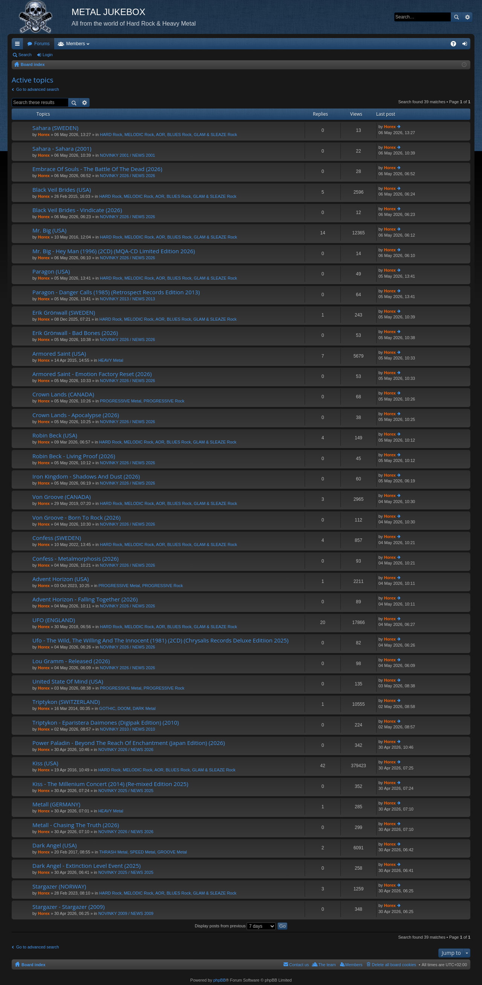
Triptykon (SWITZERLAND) (66, 701)
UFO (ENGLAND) (53, 620)
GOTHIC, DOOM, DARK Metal (127, 708)
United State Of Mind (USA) (67, 681)
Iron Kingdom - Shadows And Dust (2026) (86, 476)
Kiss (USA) (45, 763)
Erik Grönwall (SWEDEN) (63, 312)
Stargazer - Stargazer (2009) (68, 906)
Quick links (19, 45)
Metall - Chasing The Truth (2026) (75, 825)
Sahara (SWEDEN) (55, 128)
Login (48, 54)
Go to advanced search (37, 89)
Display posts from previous (235, 926)
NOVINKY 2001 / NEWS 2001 (127, 155)
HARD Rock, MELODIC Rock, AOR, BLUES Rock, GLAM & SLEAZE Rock (168, 134)
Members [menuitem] (354, 964)
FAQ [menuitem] (456, 45)
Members (75, 43)
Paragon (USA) (51, 271)
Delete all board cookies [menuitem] (394, 964)
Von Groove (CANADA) (61, 496)
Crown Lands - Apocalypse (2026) (75, 415)
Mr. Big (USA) (49, 230)
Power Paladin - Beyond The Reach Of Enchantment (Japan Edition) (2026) (128, 742)
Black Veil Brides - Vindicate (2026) (77, 210)
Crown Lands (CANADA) (63, 394)
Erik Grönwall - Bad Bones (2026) (75, 332)
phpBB (219, 980)
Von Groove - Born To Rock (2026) (76, 517)
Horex (44, 134)
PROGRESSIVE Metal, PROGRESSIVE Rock (142, 401)
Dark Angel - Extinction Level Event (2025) (86, 865)
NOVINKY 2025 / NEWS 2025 (126, 790)
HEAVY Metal (110, 360)
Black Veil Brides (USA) (61, 189)
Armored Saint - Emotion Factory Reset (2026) (92, 374)
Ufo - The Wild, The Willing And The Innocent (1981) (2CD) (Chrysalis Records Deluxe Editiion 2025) (160, 640)
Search (456, 16)
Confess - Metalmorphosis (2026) (75, 558)
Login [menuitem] (466, 45)
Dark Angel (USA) (54, 845)
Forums (42, 43)
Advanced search (467, 16)
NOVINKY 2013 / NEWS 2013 (127, 299)
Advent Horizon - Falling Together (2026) (85, 599)
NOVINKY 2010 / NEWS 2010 (127, 729)
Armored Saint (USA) (59, 353)
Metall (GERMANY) (56, 804)
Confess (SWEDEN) (56, 537)
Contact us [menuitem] (299, 964)
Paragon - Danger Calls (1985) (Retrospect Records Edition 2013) (116, 292)
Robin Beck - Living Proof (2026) (73, 456)
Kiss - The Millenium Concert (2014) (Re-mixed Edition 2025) (110, 784)
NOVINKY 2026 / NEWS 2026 (127, 175)
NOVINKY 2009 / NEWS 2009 (126, 913)
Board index (33, 964)
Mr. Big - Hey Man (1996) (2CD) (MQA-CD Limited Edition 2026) (113, 251)
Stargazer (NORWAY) (59, 886)
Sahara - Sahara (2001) (62, 148)
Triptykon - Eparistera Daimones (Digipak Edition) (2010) (105, 722)
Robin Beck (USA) (54, 435)
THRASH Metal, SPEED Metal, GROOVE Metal (143, 852)
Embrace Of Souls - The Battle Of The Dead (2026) (97, 169)
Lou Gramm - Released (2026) (71, 661)
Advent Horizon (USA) (60, 579)
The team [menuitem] (327, 964)
